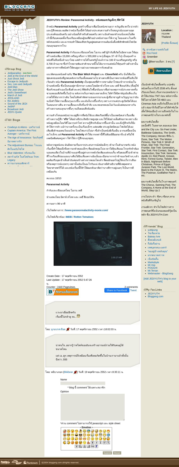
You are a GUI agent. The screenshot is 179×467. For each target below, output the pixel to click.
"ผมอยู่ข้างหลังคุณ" (158, 251)
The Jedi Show (15, 89)
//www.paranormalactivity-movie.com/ (86, 210)
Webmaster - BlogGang (160, 273)
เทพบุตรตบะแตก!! (157, 247)
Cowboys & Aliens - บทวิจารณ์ (23, 127)
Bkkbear (70, 372)
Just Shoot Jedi (15, 78)
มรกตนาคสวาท (156, 255)
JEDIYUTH (154, 293)
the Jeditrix (13, 100)
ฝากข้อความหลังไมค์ (155, 49)
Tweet (133, 290)
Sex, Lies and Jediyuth (19, 84)
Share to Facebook (117, 290)
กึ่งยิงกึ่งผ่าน (154, 243)
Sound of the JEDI (17, 103)
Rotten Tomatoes (83, 216)
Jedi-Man (12, 87)
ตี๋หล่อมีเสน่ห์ (154, 239)
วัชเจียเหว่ (154, 233)
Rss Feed (150, 53)
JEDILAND (13, 98)
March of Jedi (14, 95)
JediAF (11, 106)
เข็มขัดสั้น (153, 259)
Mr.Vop (151, 265)
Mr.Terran (153, 270)
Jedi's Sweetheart (17, 92)
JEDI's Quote (14, 112)
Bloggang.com (155, 296)
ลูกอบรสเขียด (60, 329)
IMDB (69, 216)
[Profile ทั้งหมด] (169, 43)
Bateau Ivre (154, 236)
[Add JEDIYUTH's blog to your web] (160, 280)
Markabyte (153, 262)
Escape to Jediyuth (17, 81)
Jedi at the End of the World (22, 75)
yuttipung (153, 230)
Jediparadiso (14, 73)
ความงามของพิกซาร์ (18, 163)
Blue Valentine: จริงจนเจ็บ (21, 152)
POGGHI (152, 267)
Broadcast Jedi (15, 109)
